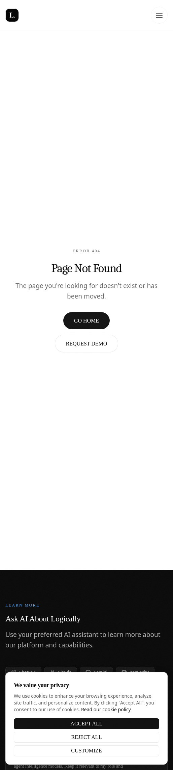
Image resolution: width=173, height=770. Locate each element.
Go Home (86, 321)
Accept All (86, 723)
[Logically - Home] (29, 15)
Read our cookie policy (106, 709)
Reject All (86, 737)
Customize (86, 750)
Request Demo (86, 343)
